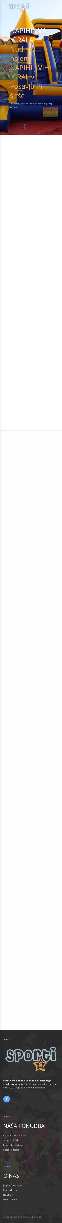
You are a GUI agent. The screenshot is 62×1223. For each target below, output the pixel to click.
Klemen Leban (10, 1190)
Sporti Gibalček (10, 1140)
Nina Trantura (10, 1199)
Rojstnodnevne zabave (14, 1135)
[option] (31, 67)
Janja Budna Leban (12, 1185)
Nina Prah (8, 1194)
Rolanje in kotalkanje (13, 1145)
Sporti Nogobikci (11, 1149)
